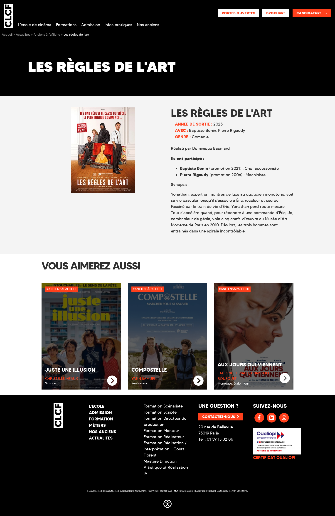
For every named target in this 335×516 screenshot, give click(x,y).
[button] (167, 503)
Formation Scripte (160, 412)
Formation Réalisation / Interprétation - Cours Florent (165, 449)
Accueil (7, 35)
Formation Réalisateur (164, 436)
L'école (96, 406)
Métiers (97, 425)
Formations (66, 24)
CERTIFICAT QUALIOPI (274, 457)
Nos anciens (148, 24)
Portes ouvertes (238, 13)
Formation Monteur (161, 430)
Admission (90, 24)
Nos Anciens (102, 431)
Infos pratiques (118, 24)
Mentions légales (183, 491)
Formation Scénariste (163, 406)
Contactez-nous (220, 416)
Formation (101, 419)
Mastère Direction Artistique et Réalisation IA (166, 467)
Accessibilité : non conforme (232, 491)
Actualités (101, 438)
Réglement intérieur (205, 491)
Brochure (276, 13)
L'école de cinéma (34, 24)
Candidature (312, 13)
